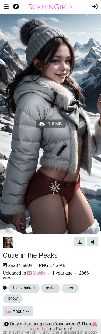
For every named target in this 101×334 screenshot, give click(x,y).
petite (50, 288)
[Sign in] (94, 7)
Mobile (36, 273)
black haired (24, 288)
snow (13, 298)
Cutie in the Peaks (30, 255)
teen (70, 288)
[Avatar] (8, 242)
